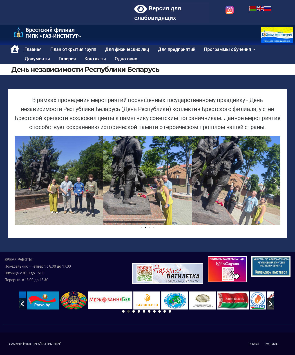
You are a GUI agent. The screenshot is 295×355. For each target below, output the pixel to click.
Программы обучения (229, 49)
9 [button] (164, 311)
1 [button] (123, 311)
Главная (33, 49)
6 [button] (149, 311)
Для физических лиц (127, 49)
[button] (141, 227)
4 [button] (138, 311)
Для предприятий (176, 49)
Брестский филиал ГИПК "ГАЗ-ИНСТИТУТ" (35, 343)
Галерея (67, 58)
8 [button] (159, 311)
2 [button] (128, 311)
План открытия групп (73, 49)
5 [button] (144, 311)
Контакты (95, 58)
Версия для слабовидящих (157, 12)
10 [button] (169, 311)
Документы (37, 58)
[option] (110, 300)
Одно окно (126, 58)
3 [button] (133, 311)
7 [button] (154, 311)
